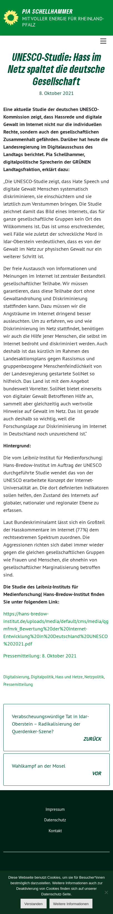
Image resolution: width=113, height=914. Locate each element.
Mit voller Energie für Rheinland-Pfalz (63, 22)
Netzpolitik (94, 676)
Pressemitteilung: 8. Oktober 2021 (40, 655)
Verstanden (33, 904)
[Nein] (106, 892)
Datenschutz (55, 819)
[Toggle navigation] (103, 41)
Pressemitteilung (18, 684)
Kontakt (55, 830)
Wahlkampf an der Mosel (56, 770)
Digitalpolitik (42, 676)
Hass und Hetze (69, 676)
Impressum (55, 809)
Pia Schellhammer (47, 11)
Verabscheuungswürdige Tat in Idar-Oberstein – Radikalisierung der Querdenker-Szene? (56, 728)
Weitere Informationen (71, 904)
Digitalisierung (16, 676)
